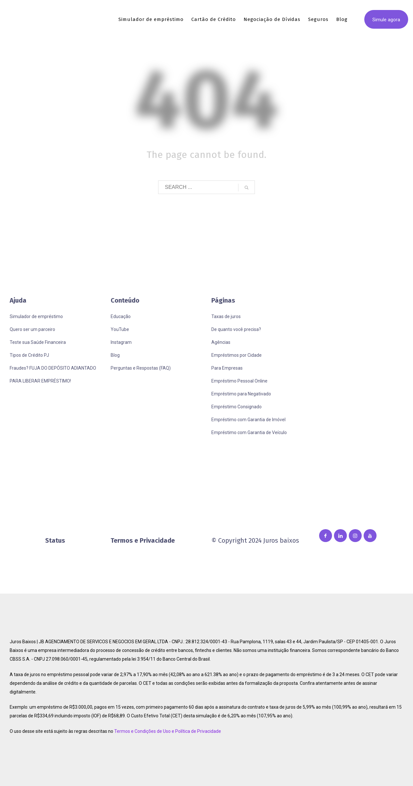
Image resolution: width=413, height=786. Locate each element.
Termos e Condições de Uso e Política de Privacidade (167, 731)
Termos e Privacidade (143, 540)
